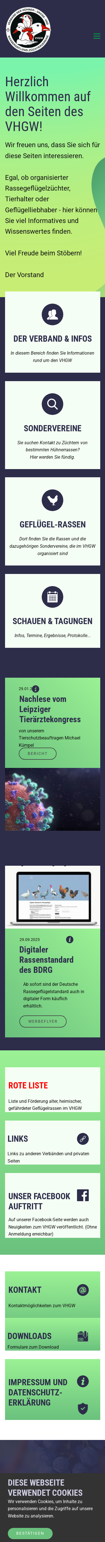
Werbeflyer (43, 1021)
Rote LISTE (28, 1085)
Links (18, 1139)
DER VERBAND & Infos (52, 339)
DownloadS (30, 1336)
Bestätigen (30, 1533)
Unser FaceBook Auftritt (39, 1201)
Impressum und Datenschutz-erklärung (37, 1392)
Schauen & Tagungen (52, 621)
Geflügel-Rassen (53, 524)
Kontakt (24, 1290)
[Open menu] (97, 36)
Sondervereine (52, 428)
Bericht (38, 753)
